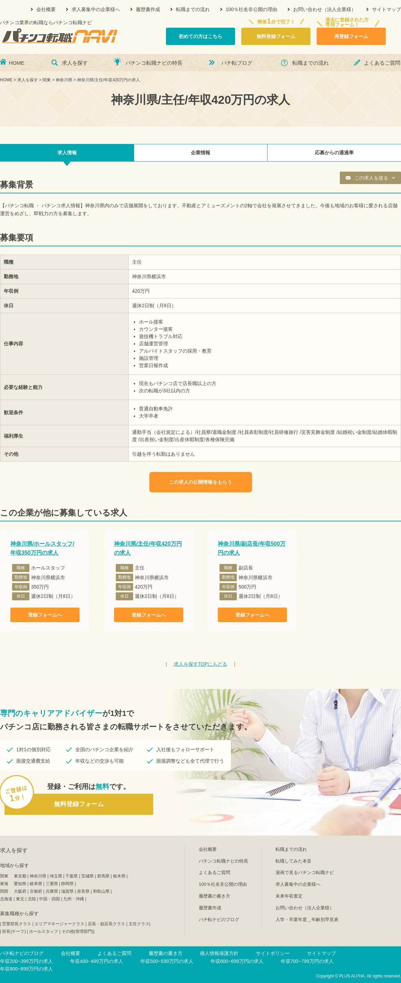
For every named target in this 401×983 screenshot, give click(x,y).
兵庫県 (52, 891)
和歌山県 (101, 891)
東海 (4, 883)
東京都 (20, 876)
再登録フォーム (351, 36)
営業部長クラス (16, 923)
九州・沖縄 (73, 898)
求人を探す (75, 63)
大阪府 (20, 891)
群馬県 (103, 876)
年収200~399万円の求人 (26, 961)
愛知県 (20, 883)
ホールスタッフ (43, 931)
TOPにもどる (200, 664)
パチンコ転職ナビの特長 (154, 63)
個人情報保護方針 (219, 953)
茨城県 (87, 876)
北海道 (6, 898)
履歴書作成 (148, 9)
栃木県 (119, 876)
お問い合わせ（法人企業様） (324, 9)
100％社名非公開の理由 (251, 9)
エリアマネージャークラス (59, 923)
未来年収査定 (289, 896)
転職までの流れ (193, 9)
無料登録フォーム (276, 36)
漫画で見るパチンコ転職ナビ (305, 872)
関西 (4, 891)
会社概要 (46, 9)
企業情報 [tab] (200, 152)
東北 (20, 898)
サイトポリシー (273, 953)
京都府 (36, 891)
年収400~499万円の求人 (96, 961)
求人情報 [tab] (67, 152)
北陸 (32, 898)
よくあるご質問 (382, 63)
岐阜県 (36, 883)
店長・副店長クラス (106, 923)
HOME (17, 63)
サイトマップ (386, 9)
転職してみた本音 (293, 861)
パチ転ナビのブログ (219, 919)
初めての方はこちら (200, 36)
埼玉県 (56, 876)
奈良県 (83, 891)
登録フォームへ (45, 615)
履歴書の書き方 (214, 896)
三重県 (52, 883)
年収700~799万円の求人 (307, 961)
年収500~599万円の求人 (166, 961)
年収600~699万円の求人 (237, 961)
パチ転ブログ (236, 63)
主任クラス (139, 923)
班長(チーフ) (14, 931)
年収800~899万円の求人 (26, 969)
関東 (4, 876)
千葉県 (71, 876)
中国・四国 (49, 898)
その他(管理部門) (77, 931)
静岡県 (67, 883)
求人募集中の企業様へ (96, 9)
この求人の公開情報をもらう (200, 482)
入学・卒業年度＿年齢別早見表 (307, 919)
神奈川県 (38, 876)
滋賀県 (67, 891)
